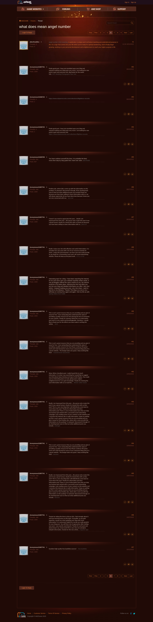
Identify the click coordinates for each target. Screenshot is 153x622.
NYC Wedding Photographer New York (64, 74)
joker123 (84, 224)
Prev (96, 32)
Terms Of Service (53, 613)
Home (29, 613)
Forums (33, 21)
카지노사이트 (80, 256)
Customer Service (39, 613)
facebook (131, 613)
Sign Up (133, 2)
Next (125, 32)
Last (131, 32)
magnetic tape (84, 530)
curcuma (55, 454)
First (90, 32)
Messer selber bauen (80, 382)
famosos (57, 497)
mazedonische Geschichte (61, 352)
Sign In (127, 2)
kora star (70, 198)
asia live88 (86, 160)
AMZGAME (23, 21)
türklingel (57, 426)
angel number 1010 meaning (58, 42)
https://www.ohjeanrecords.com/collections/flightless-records (69, 98)
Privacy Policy (66, 613)
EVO (56, 324)
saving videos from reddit (57, 294)
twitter (134, 613)
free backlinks (82, 549)
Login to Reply (27, 32)
